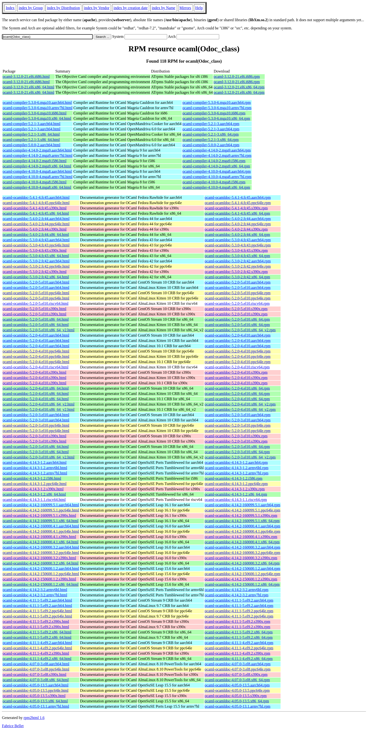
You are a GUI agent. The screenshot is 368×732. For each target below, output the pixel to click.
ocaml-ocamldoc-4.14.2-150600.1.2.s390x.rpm (241, 579)
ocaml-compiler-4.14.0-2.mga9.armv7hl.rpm (217, 155)
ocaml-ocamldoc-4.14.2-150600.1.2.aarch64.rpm (242, 568)
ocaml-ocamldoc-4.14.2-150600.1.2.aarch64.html (41, 568)
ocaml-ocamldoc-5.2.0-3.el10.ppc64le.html (36, 425)
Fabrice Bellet (13, 726)
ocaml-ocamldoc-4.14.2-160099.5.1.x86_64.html (41, 521)
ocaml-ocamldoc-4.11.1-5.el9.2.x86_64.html (37, 632)
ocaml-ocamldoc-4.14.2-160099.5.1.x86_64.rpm (242, 521)
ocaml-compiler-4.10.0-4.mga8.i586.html (34, 182)
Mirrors (185, 8)
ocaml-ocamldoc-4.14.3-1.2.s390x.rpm (235, 489)
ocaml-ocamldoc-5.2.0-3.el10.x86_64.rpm (237, 447)
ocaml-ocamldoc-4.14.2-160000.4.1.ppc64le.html (41, 531)
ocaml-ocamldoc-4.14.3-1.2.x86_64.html (34, 494)
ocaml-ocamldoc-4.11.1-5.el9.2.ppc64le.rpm (239, 611)
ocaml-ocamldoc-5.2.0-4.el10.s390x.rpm (236, 372)
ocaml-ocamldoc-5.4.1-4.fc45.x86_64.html (36, 213)
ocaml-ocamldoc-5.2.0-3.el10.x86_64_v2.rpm (240, 457)
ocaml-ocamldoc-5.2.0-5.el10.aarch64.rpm (237, 282)
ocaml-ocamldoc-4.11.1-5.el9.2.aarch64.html (37, 600)
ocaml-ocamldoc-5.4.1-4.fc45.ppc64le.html (36, 203)
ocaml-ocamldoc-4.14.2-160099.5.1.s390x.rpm (241, 515)
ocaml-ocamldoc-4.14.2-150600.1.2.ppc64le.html (41, 574)
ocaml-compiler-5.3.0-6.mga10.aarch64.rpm (217, 102)
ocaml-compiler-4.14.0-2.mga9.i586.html (34, 161)
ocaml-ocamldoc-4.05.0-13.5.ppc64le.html (35, 690)
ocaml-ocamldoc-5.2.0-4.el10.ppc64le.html (36, 351)
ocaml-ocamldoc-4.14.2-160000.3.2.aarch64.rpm (242, 547)
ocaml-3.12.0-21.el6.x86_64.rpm (239, 87)
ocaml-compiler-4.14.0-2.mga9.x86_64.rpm (216, 166)
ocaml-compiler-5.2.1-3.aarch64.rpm (211, 124)
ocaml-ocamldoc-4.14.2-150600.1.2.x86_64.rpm (242, 584)
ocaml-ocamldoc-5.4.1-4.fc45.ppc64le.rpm (238, 203)
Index (10, 8)
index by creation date (130, 8)
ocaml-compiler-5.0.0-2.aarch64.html (31, 145)
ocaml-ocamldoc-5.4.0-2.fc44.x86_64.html (36, 235)
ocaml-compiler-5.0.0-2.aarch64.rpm (211, 145)
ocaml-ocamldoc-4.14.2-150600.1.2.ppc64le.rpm (242, 574)
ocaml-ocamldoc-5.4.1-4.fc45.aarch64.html (36, 197)
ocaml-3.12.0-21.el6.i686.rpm (237, 76)
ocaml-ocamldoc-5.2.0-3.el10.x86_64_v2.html (38, 457)
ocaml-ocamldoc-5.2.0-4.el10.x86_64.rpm (237, 388)
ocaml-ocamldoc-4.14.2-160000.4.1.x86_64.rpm (242, 542)
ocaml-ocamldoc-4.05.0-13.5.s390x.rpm (236, 696)
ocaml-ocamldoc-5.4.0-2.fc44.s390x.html (34, 229)
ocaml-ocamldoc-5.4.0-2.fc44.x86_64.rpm (237, 235)
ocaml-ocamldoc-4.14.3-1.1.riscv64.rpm (236, 500)
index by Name (163, 8)
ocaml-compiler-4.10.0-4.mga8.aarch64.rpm (217, 171)
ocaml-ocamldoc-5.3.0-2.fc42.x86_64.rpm (237, 277)
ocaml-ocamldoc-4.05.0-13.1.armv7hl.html (36, 706)
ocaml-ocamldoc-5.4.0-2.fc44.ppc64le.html (36, 224)
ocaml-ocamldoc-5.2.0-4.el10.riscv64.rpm (237, 367)
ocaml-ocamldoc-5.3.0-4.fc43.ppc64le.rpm (238, 245)
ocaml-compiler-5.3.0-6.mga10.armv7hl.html (37, 108)
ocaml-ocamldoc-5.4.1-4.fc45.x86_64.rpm (237, 213)
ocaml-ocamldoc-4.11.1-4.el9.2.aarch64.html (37, 643)
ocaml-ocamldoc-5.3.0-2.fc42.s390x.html (34, 272)
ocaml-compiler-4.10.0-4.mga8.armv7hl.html (37, 177)
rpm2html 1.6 (34, 718)
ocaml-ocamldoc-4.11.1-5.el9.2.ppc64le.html (37, 611)
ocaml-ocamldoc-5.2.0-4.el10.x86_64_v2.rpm (240, 404)
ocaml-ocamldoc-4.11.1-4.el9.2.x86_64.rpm (239, 659)
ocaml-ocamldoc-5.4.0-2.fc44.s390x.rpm (236, 229)
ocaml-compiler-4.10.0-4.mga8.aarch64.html (37, 171)
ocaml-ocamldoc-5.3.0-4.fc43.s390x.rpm (236, 250)
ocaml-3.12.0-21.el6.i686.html (26, 76)
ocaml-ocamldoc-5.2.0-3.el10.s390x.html (34, 436)
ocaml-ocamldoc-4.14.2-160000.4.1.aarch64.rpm (242, 526)
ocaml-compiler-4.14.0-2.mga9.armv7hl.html (37, 155)
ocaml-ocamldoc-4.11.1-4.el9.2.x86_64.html (37, 659)
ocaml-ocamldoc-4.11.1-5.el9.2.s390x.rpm (237, 621)
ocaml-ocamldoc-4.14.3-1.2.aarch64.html (34, 462)
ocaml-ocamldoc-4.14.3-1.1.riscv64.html (34, 500)
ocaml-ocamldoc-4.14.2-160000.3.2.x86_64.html (41, 563)
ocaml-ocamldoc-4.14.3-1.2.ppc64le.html (34, 484)
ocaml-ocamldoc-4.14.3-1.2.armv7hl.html (35, 473)
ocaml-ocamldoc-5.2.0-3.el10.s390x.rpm (236, 436)
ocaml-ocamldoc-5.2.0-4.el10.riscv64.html (35, 367)
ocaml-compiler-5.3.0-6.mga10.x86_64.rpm (216, 118)
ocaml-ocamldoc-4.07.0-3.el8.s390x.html (34, 674)
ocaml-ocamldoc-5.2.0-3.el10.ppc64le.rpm (237, 425)
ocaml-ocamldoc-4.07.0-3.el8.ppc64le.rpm (237, 669)
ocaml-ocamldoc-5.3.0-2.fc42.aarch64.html (36, 261)
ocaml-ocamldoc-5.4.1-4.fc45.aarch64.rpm (238, 197)
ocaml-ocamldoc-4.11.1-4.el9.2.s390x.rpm (237, 653)
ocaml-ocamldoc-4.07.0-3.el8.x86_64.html (36, 680)
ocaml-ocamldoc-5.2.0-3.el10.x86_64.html (36, 447)
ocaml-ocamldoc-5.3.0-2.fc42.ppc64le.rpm (238, 266)
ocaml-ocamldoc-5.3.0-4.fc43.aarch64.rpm (238, 240)
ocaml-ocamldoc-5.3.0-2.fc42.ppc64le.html (36, 266)
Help (199, 8)
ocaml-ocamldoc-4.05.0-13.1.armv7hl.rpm (237, 706)
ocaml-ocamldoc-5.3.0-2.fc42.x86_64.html (36, 277)
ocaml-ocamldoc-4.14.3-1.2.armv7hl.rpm (236, 473)
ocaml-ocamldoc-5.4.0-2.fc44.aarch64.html (36, 219)
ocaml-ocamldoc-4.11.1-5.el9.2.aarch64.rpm (239, 600)
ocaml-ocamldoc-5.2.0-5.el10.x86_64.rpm (237, 319)
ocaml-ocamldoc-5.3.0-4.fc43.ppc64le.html (36, 245)
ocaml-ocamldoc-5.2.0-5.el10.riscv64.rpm (237, 303)
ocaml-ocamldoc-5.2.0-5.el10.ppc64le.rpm (237, 293)
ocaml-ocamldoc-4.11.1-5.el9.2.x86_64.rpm (239, 632)
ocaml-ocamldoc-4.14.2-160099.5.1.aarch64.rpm (242, 505)
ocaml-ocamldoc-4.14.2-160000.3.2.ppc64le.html (41, 553)
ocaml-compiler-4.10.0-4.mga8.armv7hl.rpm (217, 177)
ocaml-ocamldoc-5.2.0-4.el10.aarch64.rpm (237, 335)
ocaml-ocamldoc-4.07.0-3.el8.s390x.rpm (236, 674)
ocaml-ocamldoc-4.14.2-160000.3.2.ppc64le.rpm (242, 553)
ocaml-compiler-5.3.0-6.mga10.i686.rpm (214, 113)
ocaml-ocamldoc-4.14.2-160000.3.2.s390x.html (39, 558)
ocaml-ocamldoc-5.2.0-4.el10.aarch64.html (36, 335)
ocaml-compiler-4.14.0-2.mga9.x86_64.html (37, 166)
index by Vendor (96, 8)
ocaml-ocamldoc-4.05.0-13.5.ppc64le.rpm (237, 690)
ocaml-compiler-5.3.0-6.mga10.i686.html (34, 113)
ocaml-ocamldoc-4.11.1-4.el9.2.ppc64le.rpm (239, 648)
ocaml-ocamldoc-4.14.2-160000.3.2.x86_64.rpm (242, 563)
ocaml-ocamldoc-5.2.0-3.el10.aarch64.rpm (237, 415)
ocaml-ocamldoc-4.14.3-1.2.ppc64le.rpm (236, 484)
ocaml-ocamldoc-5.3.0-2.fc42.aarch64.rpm (238, 261)
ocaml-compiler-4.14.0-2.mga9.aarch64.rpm (217, 150)
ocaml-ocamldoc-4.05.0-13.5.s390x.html (34, 696)
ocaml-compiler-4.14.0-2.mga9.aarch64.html (37, 150)
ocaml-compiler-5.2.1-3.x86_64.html (31, 134)
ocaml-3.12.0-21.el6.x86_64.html (28, 87)
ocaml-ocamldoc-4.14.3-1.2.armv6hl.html (35, 468)
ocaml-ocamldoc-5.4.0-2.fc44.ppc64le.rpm (238, 224)
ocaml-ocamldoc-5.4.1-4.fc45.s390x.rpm (236, 208)
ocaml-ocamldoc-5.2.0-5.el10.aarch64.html (36, 282)
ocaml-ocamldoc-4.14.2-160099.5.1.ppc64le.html (41, 510)
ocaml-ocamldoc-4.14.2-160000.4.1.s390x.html (39, 537)
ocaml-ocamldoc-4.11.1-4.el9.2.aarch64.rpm (239, 643)
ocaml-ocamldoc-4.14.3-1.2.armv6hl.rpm (236, 468)
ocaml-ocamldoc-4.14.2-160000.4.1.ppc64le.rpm (242, 531)
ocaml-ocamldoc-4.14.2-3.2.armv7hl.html (35, 595)
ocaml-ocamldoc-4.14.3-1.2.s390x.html (33, 489)
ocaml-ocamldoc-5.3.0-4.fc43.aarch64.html (36, 240)
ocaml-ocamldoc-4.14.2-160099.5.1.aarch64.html (41, 505)
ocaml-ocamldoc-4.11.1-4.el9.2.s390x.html (36, 653)
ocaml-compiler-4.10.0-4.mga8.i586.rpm (214, 182)
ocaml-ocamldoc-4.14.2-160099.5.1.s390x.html (39, 515)
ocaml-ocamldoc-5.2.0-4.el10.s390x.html (34, 372)
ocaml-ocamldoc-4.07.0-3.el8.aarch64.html (36, 664)
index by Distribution (63, 8)
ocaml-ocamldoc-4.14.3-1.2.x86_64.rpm (236, 494)
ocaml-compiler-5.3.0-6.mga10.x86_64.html (37, 118)
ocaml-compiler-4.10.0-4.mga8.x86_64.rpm (216, 187)
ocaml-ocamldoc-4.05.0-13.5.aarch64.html (35, 685)
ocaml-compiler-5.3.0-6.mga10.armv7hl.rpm (217, 108)
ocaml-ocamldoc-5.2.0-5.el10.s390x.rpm (236, 309)
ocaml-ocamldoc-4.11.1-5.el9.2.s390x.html (36, 621)
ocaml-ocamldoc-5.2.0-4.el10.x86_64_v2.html (38, 404)
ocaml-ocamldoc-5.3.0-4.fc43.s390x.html (34, 250)
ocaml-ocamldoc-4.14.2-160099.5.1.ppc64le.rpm (242, 510)
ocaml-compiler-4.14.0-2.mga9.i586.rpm (214, 161)
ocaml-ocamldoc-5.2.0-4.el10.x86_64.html (36, 388)
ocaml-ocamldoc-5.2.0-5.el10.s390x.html (34, 309)
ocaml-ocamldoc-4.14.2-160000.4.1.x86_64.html (41, 542)
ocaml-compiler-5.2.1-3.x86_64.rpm (211, 134)
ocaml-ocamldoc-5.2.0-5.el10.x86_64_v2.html (38, 330)
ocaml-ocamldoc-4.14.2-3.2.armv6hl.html (35, 590)
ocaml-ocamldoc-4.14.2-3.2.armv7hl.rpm (236, 595)
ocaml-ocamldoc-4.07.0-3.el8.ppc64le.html (36, 669)
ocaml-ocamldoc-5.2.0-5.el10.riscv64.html (35, 303)
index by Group (31, 8)
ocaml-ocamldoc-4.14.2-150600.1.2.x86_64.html (41, 584)
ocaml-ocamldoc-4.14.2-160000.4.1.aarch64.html (41, 526)
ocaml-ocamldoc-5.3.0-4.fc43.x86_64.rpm (237, 256)
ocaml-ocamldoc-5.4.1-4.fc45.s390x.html (34, 208)
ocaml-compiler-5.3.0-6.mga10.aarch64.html (37, 102)
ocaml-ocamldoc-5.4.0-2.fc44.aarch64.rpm (238, 219)
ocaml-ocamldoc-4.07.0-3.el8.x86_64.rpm (237, 680)
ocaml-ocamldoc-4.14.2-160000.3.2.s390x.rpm (241, 558)
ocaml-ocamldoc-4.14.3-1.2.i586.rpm (234, 478)
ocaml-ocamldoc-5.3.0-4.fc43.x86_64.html (36, 256)
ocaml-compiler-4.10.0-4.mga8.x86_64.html (37, 187)
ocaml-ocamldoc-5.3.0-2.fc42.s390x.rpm (236, 272)
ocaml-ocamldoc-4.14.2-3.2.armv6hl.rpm (236, 590)
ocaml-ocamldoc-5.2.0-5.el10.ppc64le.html (36, 293)
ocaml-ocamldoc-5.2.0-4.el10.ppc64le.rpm (237, 351)
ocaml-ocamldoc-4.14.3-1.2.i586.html (32, 478)
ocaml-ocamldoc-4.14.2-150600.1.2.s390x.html (39, 579)
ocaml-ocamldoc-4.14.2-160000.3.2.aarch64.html (41, 547)
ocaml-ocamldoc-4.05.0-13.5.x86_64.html (35, 701)
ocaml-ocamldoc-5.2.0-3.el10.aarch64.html (36, 415)
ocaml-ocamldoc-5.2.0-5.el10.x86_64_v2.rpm (240, 330)
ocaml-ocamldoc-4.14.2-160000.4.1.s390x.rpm (241, 537)
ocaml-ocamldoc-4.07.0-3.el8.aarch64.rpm (237, 664)
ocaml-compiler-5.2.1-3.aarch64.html (31, 124)
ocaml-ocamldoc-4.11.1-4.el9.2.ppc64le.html (37, 648)
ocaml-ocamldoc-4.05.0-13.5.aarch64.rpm (237, 685)
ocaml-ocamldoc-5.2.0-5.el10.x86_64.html (36, 319)
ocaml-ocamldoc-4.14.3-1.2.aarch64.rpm (236, 462)
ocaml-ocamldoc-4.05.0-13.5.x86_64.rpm (237, 701)
